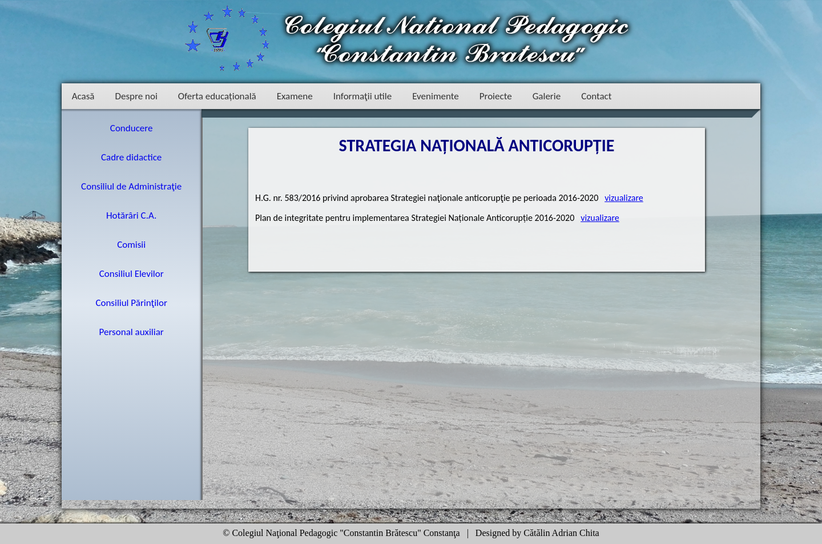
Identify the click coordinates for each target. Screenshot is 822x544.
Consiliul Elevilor (131, 274)
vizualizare (624, 197)
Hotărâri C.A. (131, 215)
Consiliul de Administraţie (131, 186)
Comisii (131, 245)
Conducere (131, 128)
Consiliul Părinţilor (131, 303)
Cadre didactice (131, 157)
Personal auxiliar (131, 332)
